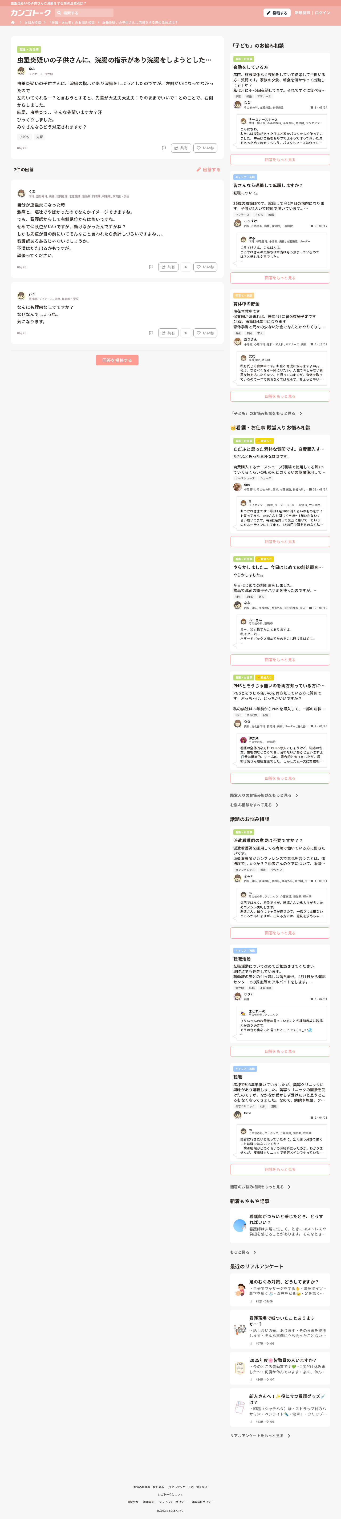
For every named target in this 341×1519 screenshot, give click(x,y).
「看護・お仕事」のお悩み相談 (71, 22)
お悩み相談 (33, 22)
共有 (181, 147)
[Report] (164, 148)
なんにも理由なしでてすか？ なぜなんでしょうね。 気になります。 (45, 314)
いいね (205, 147)
